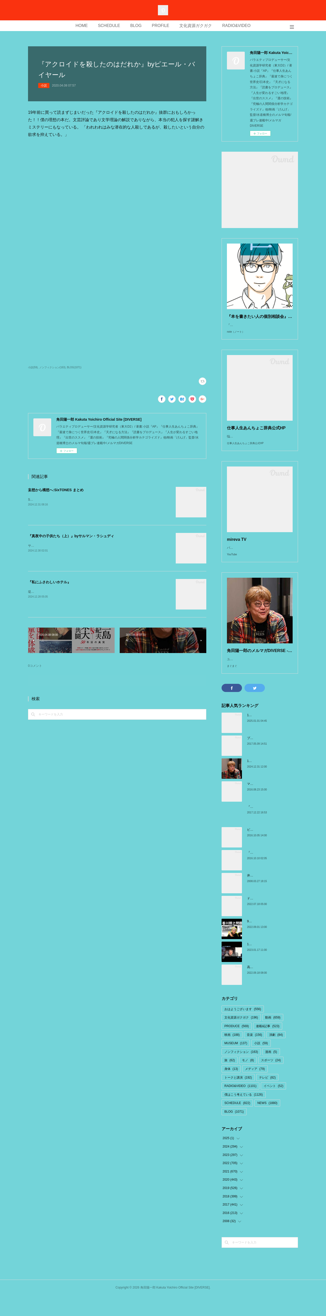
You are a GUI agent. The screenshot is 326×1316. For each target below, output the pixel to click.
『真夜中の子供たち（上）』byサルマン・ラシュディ (71, 536)
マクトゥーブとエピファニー (267, 804)
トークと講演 (238, 1098)
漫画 (271, 1072)
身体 (231, 1089)
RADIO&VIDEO (236, 25)
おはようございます (242, 1029)
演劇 (276, 1055)
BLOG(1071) (74, 367)
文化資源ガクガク (195, 25)
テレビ (267, 1098)
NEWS (267, 1123)
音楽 (254, 1055)
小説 (44, 85)
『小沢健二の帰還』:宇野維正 (267, 827)
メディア (255, 1089)
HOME (81, 25)
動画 (272, 1038)
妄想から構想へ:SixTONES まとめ (56, 490)
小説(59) (33, 367)
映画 (232, 1055)
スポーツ (271, 1080)
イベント (273, 1106)
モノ (248, 1080)
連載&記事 (267, 1046)
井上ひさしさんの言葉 (262, 896)
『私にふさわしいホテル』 (49, 582)
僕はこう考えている (243, 1115)
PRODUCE (236, 1046)
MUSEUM (235, 1063)
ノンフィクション (241, 1072)
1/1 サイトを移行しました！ (266, 735)
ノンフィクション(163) (52, 367)
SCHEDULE (109, 25)
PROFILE (160, 25)
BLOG (136, 25)
